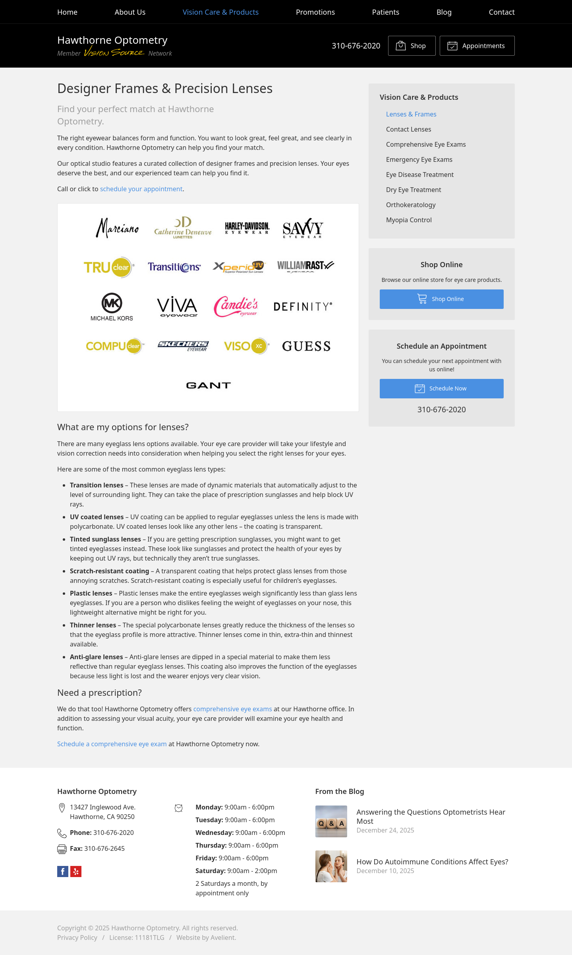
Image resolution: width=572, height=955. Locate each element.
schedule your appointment (141, 188)
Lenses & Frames (411, 114)
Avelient (222, 937)
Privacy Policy (77, 937)
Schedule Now (440, 388)
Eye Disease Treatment (420, 174)
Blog (444, 12)
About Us (130, 12)
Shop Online (440, 298)
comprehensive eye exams (232, 709)
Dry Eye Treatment (413, 189)
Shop (410, 45)
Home (67, 12)
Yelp (75, 871)
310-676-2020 (356, 45)
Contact (502, 12)
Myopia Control (409, 219)
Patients (386, 12)
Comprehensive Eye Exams (426, 144)
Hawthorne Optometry (145, 928)
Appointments (476, 45)
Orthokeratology (411, 204)
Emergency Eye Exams (419, 159)
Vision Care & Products (221, 12)
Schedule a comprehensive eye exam (112, 744)
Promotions (315, 12)
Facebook (62, 871)
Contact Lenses (408, 129)
